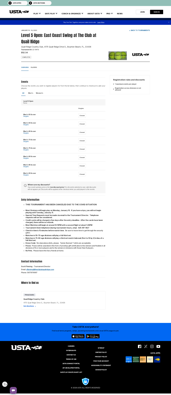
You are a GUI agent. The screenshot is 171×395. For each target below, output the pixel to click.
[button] (160, 3)
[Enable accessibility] (4, 384)
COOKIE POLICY (101, 369)
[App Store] (78, 336)
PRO (108, 13)
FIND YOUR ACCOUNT (101, 361)
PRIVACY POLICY (101, 356)
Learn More (100, 22)
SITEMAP (101, 348)
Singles (26, 116)
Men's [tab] (30, 93)
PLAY (35, 13)
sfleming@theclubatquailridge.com (40, 269)
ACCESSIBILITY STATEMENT (101, 365)
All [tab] (23, 93)
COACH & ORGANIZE (71, 13)
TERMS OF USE (71, 359)
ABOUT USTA (93, 13)
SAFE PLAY (50, 13)
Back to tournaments (140, 30)
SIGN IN (157, 12)
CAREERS (71, 346)
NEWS (120, 13)
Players (34, 67)
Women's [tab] (39, 93)
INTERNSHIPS (71, 350)
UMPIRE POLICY (101, 352)
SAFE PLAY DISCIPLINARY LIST (71, 372)
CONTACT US (71, 354)
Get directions (28, 306)
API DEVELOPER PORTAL (71, 367)
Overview (25, 67)
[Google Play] (93, 336)
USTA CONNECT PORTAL (71, 363)
